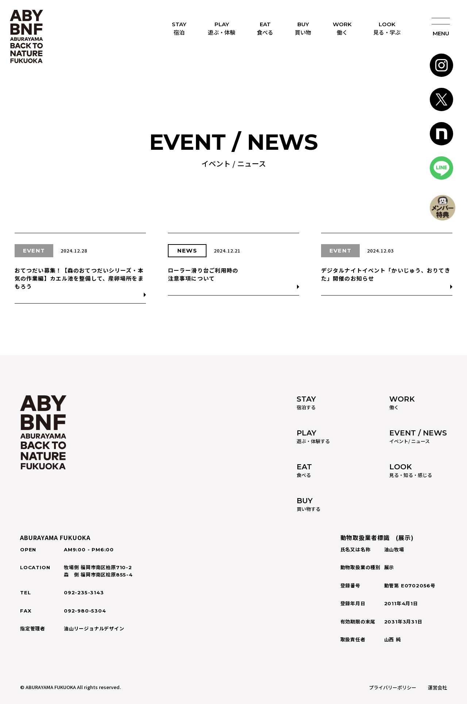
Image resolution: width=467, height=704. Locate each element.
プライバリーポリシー (392, 687)
